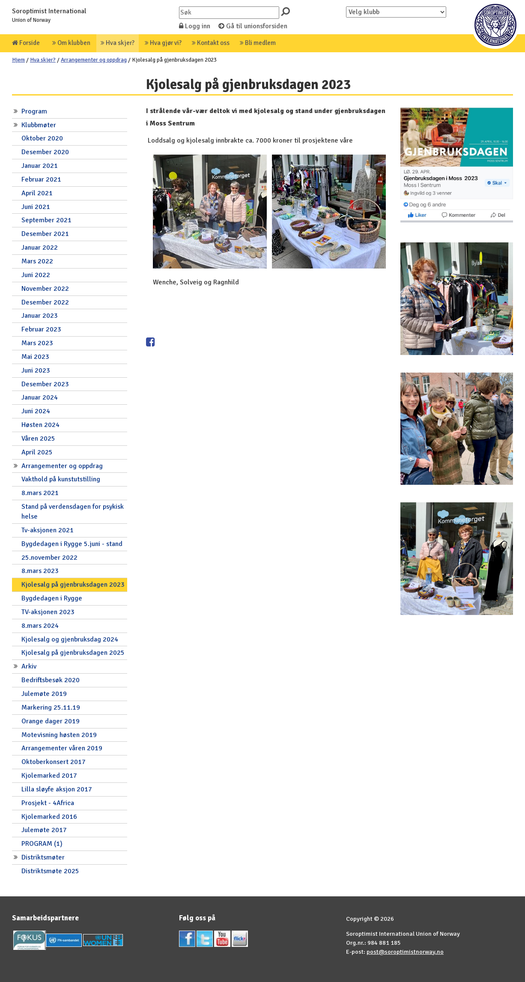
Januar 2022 (39, 247)
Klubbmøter (38, 125)
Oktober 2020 (42, 138)
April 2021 (37, 193)
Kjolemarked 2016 (49, 816)
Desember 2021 (45, 234)
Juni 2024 (35, 411)
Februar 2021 (41, 179)
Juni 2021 (35, 207)
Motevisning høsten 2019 (59, 735)
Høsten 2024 (40, 425)
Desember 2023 (45, 384)
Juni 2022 (35, 275)
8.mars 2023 (40, 571)
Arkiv (28, 666)
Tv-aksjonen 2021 (47, 530)
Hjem (18, 59)
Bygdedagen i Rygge (51, 598)
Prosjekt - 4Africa (47, 803)
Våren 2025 (38, 438)
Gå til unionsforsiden (252, 26)
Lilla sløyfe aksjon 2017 (56, 789)
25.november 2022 (49, 557)
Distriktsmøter (43, 857)
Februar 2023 (41, 329)
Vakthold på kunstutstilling (60, 479)
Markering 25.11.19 (50, 707)
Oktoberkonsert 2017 (53, 762)
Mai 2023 (35, 356)
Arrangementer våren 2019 (61, 748)
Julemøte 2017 (44, 830)
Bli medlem (258, 43)
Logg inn (194, 26)
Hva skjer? (117, 43)
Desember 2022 (45, 302)
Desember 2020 (45, 152)
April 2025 (37, 452)
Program (34, 111)
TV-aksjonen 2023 (48, 612)
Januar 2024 (39, 397)
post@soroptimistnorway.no (405, 951)
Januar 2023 (39, 315)
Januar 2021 (39, 165)
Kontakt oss (211, 43)
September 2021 (46, 220)
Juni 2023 (35, 370)
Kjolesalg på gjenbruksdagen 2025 (73, 652)
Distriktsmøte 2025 (50, 871)
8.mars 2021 (40, 493)
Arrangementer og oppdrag (94, 59)
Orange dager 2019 (50, 721)
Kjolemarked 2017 (49, 775)
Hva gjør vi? (163, 43)
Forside (26, 43)
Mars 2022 (37, 261)
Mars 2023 (37, 343)
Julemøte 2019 (44, 693)
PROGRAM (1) (42, 843)
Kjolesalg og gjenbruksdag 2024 (69, 639)
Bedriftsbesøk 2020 (50, 680)
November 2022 (45, 288)
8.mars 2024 (40, 625)
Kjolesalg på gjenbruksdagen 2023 (73, 584)
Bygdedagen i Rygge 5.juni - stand (71, 544)
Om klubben (71, 43)
